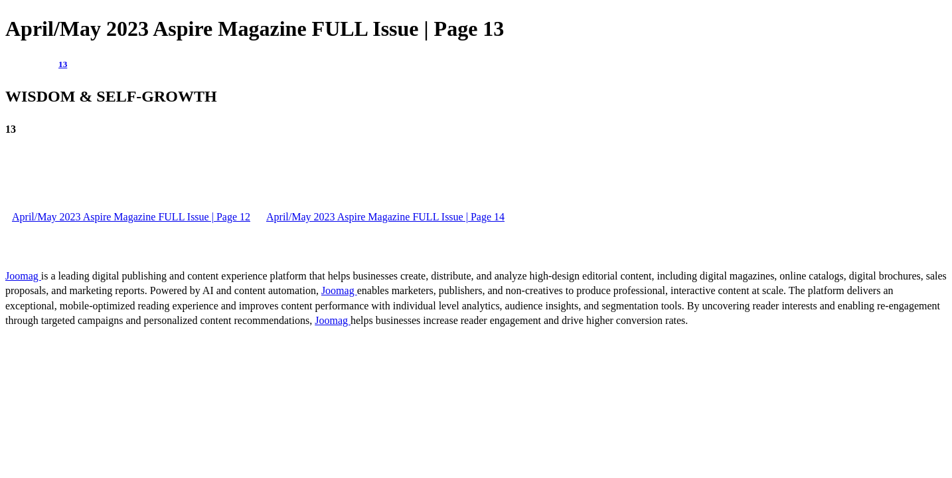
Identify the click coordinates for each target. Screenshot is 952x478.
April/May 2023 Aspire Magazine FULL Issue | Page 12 (131, 216)
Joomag (23, 275)
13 (62, 64)
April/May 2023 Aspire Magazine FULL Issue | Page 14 (385, 216)
